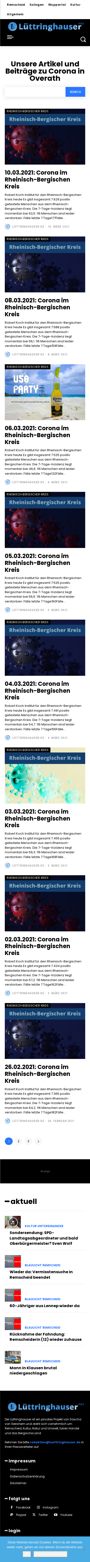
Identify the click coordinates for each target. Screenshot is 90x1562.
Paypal (21, 1515)
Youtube (66, 1515)
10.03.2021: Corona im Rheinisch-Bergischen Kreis (37, 179)
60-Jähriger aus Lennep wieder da (45, 1306)
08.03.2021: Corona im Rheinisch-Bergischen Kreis (37, 307)
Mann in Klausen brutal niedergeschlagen (33, 1370)
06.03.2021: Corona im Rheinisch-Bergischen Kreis (37, 435)
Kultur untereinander (44, 1226)
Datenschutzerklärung (50, 1554)
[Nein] (84, 1549)
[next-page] (38, 1141)
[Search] (75, 92)
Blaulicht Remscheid (42, 1265)
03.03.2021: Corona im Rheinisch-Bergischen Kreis (37, 818)
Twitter (43, 1515)
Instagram (51, 1507)
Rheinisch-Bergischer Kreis (27, 111)
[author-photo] (8, 226)
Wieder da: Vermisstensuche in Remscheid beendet (41, 1274)
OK (26, 1554)
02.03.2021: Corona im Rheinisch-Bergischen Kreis (37, 946)
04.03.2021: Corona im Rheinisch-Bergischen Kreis (37, 691)
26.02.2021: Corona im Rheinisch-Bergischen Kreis (37, 1074)
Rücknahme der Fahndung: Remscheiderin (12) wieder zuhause (46, 1336)
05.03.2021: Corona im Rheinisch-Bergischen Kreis (37, 563)
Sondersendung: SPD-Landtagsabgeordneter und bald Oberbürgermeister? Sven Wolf (44, 1238)
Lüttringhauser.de (28, 226)
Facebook (23, 1507)
